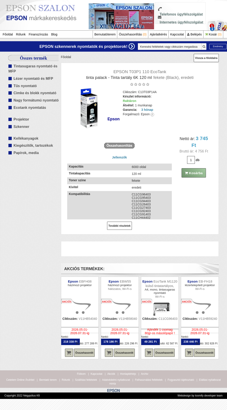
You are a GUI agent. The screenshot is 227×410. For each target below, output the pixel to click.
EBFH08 (85, 281)
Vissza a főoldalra (206, 58)
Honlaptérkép (128, 373)
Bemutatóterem (105, 34)
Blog (54, 34)
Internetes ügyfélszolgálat (181, 22)
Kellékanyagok (26, 138)
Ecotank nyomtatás (30, 107)
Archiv (144, 373)
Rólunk (21, 34)
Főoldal (8, 34)
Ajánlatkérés (158, 34)
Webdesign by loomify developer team (200, 395)
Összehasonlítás (133, 34)
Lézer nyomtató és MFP (33, 78)
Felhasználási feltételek (149, 379)
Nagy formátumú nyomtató (36, 100)
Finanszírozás (38, 34)
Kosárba (194, 173)
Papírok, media (26, 153)
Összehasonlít (84, 352)
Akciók (111, 373)
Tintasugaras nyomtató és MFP (32, 68)
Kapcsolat (177, 34)
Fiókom (81, 373)
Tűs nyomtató (25, 86)
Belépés (194, 34)
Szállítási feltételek (86, 379)
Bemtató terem (48, 379)
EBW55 (125, 281)
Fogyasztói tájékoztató (181, 379)
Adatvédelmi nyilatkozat (116, 379)
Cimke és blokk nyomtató (35, 93)
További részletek (119, 225)
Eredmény (218, 46)
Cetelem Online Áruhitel (20, 379)
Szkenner (21, 127)
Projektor (21, 119)
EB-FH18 (205, 281)
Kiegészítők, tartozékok (33, 145)
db (198, 160)
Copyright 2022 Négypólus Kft (22, 395)
